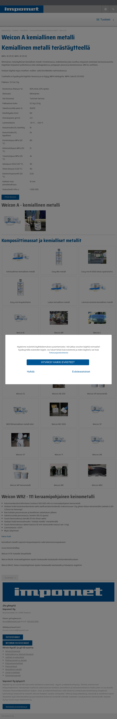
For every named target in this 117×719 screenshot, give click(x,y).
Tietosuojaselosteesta (58, 352)
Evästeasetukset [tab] (81, 371)
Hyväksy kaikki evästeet (57, 362)
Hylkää (30, 371)
